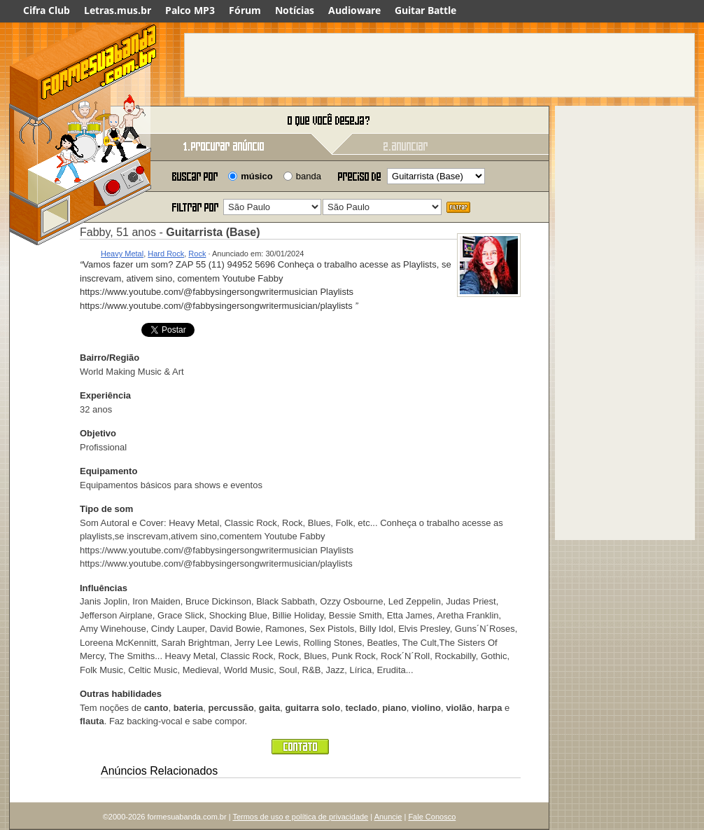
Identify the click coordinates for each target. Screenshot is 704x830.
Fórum (245, 10)
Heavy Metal (122, 253)
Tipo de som (106, 509)
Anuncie (388, 816)
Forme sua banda (82, 121)
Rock (197, 253)
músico (257, 176)
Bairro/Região (109, 357)
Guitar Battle (425, 10)
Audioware (354, 10)
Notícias (294, 10)
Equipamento (108, 471)
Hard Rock (166, 253)
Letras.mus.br (117, 10)
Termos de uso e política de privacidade (300, 816)
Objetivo (98, 433)
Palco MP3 (190, 10)
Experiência (105, 395)
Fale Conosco (432, 816)
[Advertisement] (439, 65)
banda (308, 176)
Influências (103, 588)
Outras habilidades (121, 694)
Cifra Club (46, 10)
